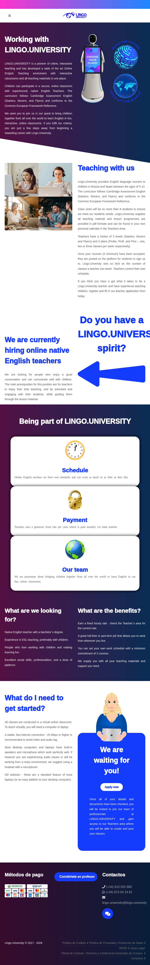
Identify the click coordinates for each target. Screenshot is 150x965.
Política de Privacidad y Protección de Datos (116, 942)
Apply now (112, 787)
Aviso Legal (138, 948)
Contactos (137, 958)
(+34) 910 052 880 (119, 887)
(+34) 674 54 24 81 (119, 892)
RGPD (123, 948)
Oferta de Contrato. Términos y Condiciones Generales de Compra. (102, 953)
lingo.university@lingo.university (124, 902)
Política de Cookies (74, 942)
